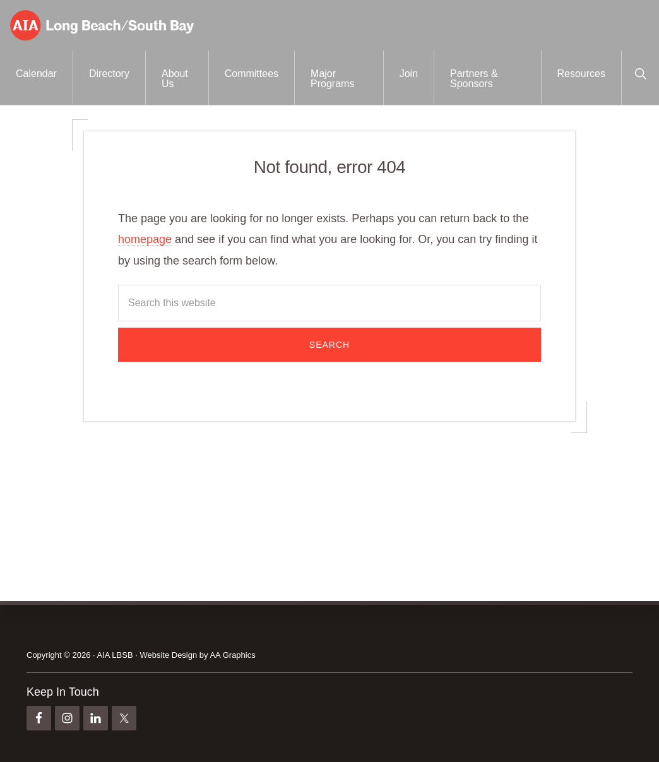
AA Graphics (232, 655)
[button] (640, 73)
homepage (145, 239)
